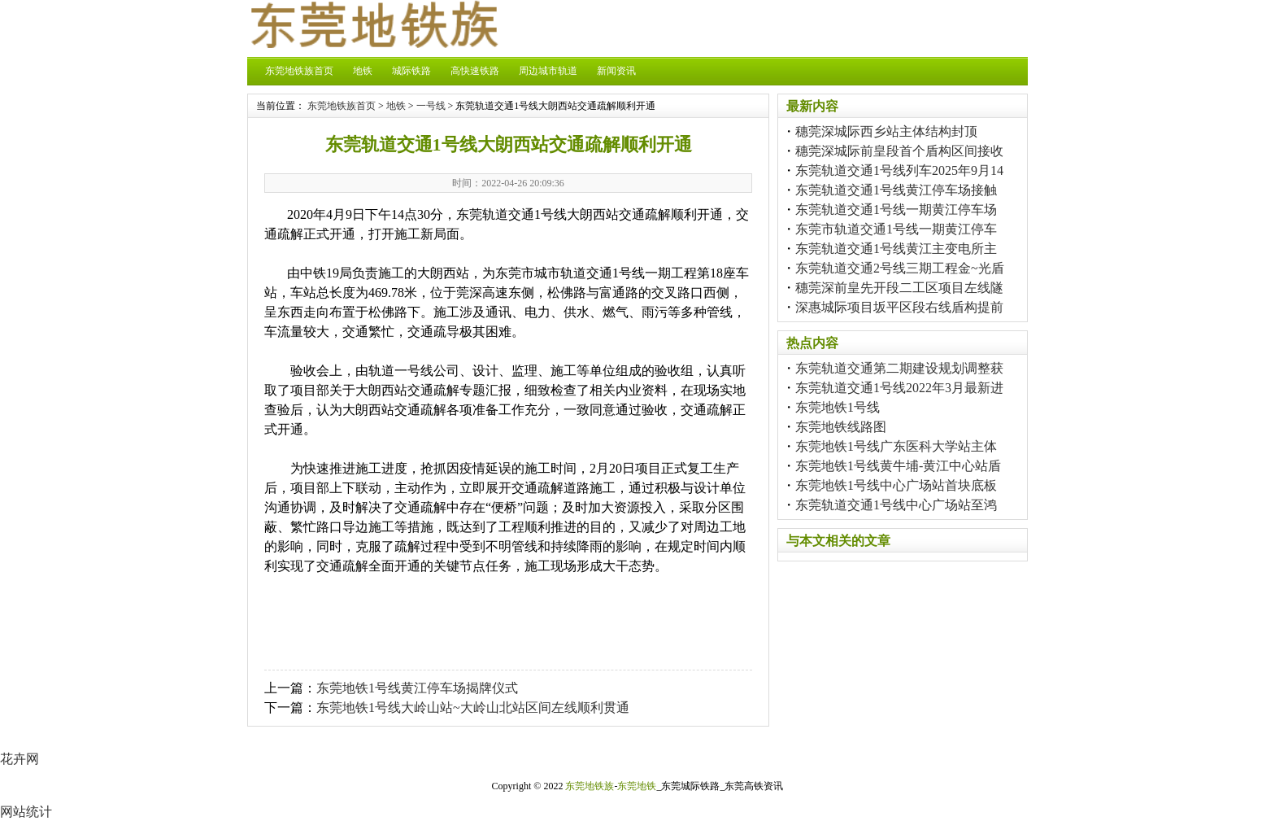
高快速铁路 (474, 70)
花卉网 (19, 759)
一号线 (431, 105)
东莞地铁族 (589, 786)
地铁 (362, 70)
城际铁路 (411, 70)
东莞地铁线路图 (840, 427)
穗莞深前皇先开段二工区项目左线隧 (899, 288)
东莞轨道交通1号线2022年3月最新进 (899, 388)
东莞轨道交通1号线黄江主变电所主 (896, 248)
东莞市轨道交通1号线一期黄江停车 (896, 229)
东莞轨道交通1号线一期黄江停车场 (896, 209)
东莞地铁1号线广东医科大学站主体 (896, 446)
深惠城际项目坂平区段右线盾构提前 (899, 307)
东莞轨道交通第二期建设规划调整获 (899, 368)
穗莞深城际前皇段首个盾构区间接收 (899, 151)
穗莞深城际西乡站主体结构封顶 (886, 131)
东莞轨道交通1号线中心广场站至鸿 (896, 505)
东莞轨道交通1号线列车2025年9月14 (899, 170)
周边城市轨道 (548, 70)
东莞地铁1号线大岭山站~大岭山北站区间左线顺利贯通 (472, 707)
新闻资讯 (616, 70)
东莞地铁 (636, 786)
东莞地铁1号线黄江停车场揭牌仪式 (417, 688)
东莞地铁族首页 (299, 70)
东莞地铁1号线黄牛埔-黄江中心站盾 (898, 466)
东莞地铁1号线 (837, 407)
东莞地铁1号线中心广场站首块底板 (896, 485)
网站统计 (26, 812)
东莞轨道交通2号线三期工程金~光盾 (899, 268)
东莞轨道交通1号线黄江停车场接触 (896, 190)
